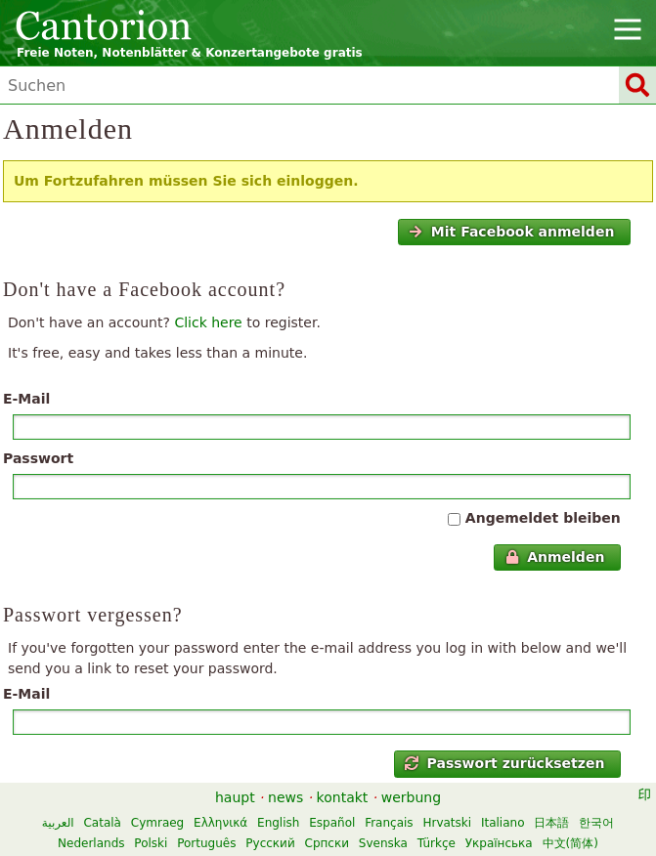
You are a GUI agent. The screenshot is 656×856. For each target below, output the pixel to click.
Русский (269, 843)
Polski (150, 843)
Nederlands (91, 843)
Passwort (38, 458)
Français (389, 823)
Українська (499, 843)
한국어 (596, 823)
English (278, 823)
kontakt (343, 797)
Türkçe (436, 843)
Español (332, 823)
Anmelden (555, 557)
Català (101, 823)
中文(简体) (570, 843)
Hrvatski (446, 823)
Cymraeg (157, 823)
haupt (235, 797)
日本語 (551, 823)
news (285, 797)
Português (206, 843)
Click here (207, 322)
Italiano (503, 823)
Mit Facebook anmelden (511, 231)
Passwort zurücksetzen (504, 763)
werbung (411, 797)
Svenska (383, 843)
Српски (327, 843)
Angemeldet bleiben (543, 518)
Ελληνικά (220, 823)
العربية (58, 823)
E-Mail (26, 399)
